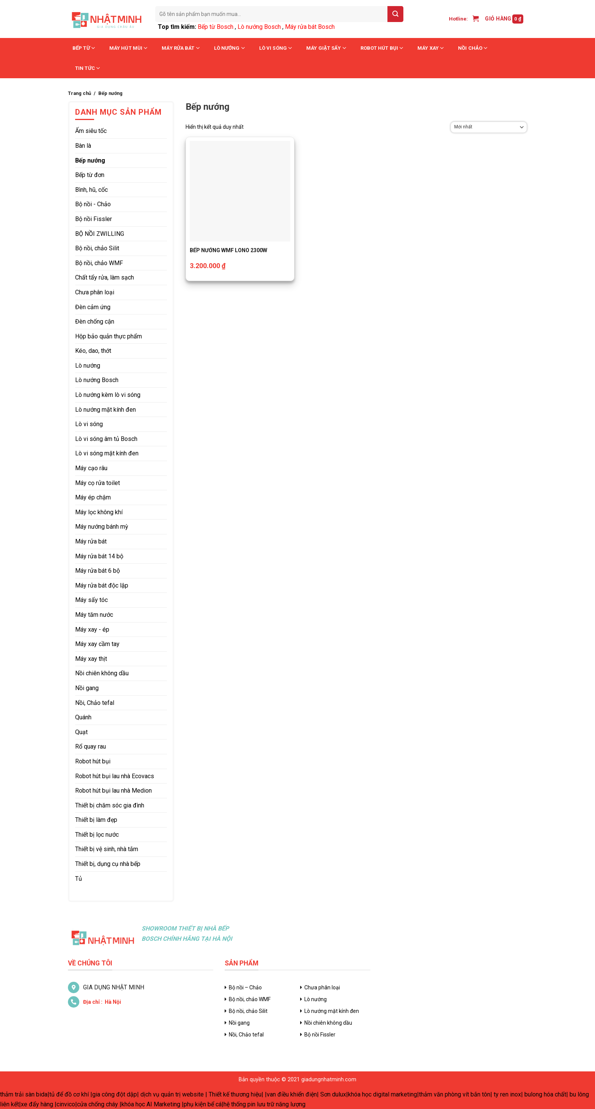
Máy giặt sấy (326, 48)
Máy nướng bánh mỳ (101, 526)
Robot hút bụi (381, 48)
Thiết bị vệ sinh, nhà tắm (106, 849)
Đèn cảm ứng (92, 307)
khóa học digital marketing (382, 1094)
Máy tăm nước (94, 614)
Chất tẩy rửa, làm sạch (104, 277)
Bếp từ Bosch (215, 26)
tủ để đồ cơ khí (69, 1094)
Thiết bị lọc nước (97, 834)
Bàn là (83, 145)
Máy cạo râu (91, 468)
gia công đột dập (114, 1094)
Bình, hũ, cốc (91, 189)
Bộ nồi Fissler (93, 219)
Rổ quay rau (90, 746)
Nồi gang (87, 688)
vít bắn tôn (476, 1094)
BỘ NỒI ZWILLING (99, 233)
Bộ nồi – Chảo (245, 987)
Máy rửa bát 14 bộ (99, 556)
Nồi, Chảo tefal (94, 702)
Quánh (83, 717)
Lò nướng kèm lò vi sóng (107, 394)
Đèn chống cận (94, 321)
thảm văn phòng (440, 1094)
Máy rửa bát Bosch (310, 26)
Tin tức (87, 68)
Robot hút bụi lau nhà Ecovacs (114, 776)
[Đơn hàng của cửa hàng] (488, 127)
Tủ (78, 878)
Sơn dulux (333, 1094)
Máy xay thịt (91, 658)
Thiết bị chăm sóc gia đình (109, 805)
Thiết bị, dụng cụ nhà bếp (107, 863)
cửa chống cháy (97, 1104)
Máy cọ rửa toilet (97, 483)
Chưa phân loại (94, 292)
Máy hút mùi (128, 48)
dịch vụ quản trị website (172, 1094)
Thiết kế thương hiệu (235, 1094)
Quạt (81, 732)
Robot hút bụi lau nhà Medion (113, 790)
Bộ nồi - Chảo (93, 204)
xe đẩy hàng (37, 1104)
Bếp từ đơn (89, 175)
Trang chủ (79, 93)
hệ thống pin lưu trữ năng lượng (264, 1104)
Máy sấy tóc (91, 599)
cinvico (66, 1104)
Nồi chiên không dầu (102, 673)
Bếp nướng (90, 160)
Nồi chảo (472, 48)
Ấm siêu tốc (91, 130)
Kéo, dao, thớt (93, 350)
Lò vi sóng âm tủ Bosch (106, 438)
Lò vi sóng (275, 48)
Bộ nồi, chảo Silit (97, 248)
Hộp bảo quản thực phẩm (108, 336)
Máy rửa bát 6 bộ (97, 570)
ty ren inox (507, 1094)
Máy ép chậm (93, 497)
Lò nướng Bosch (259, 26)
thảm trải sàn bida (23, 1094)
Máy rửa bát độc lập (101, 585)
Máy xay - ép (92, 629)
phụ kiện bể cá (203, 1104)
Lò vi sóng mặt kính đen (107, 453)
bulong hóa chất (545, 1094)
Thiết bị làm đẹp (96, 819)
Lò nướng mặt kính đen (105, 409)
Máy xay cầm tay (97, 644)
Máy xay (430, 48)
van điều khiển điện (292, 1094)
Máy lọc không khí (99, 512)
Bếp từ (83, 48)
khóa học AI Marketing (150, 1104)
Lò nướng (229, 48)
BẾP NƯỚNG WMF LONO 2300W (228, 250)
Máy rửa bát (180, 48)
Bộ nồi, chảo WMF (99, 263)
